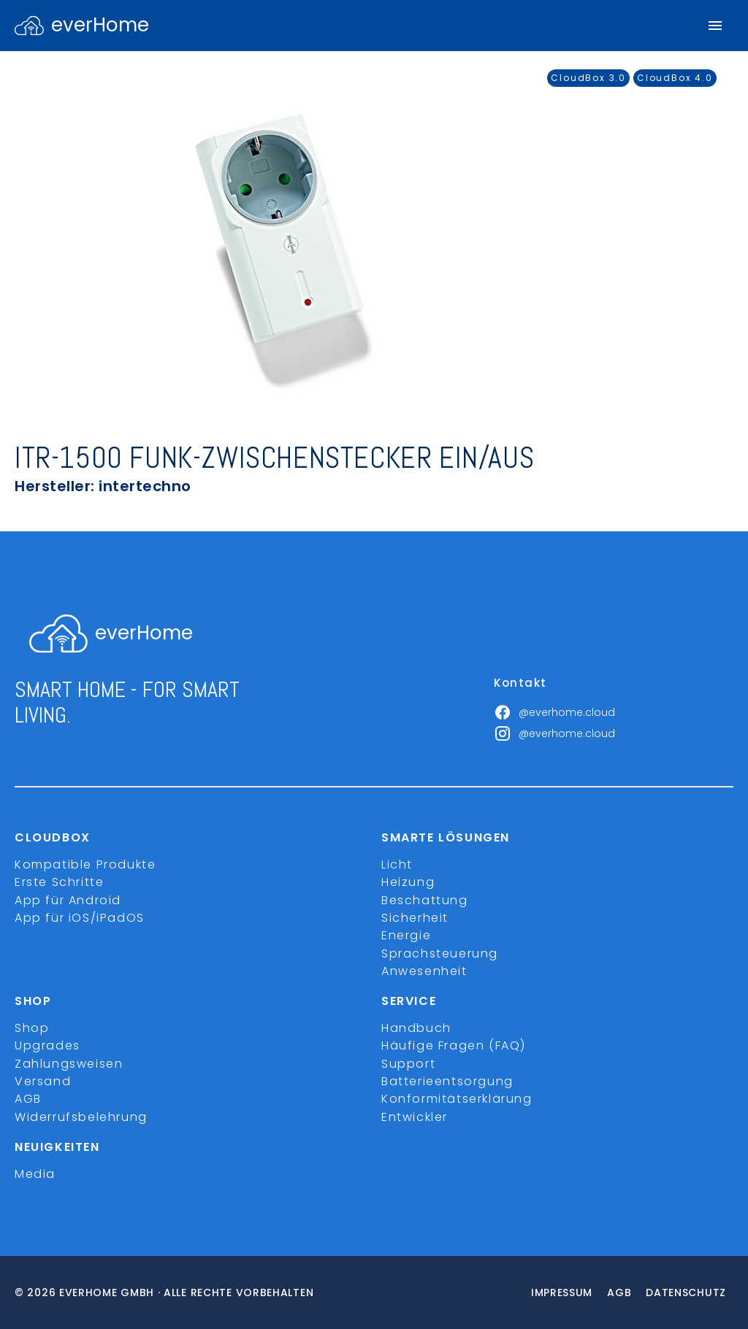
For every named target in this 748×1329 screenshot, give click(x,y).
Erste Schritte (59, 882)
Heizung (408, 882)
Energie (406, 935)
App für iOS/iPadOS (80, 917)
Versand (43, 1081)
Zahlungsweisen (69, 1063)
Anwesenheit (424, 971)
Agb (619, 1292)
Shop (32, 1028)
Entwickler (414, 1117)
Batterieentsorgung (447, 1081)
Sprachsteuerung (439, 953)
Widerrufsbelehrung (81, 1117)
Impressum (561, 1292)
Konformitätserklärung (457, 1098)
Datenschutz (686, 1292)
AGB (28, 1098)
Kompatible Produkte (85, 864)
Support (408, 1063)
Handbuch (416, 1028)
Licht (397, 864)
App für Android (68, 900)
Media (35, 1174)
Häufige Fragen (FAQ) (453, 1045)
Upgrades (47, 1045)
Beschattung (424, 900)
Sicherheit (415, 917)
